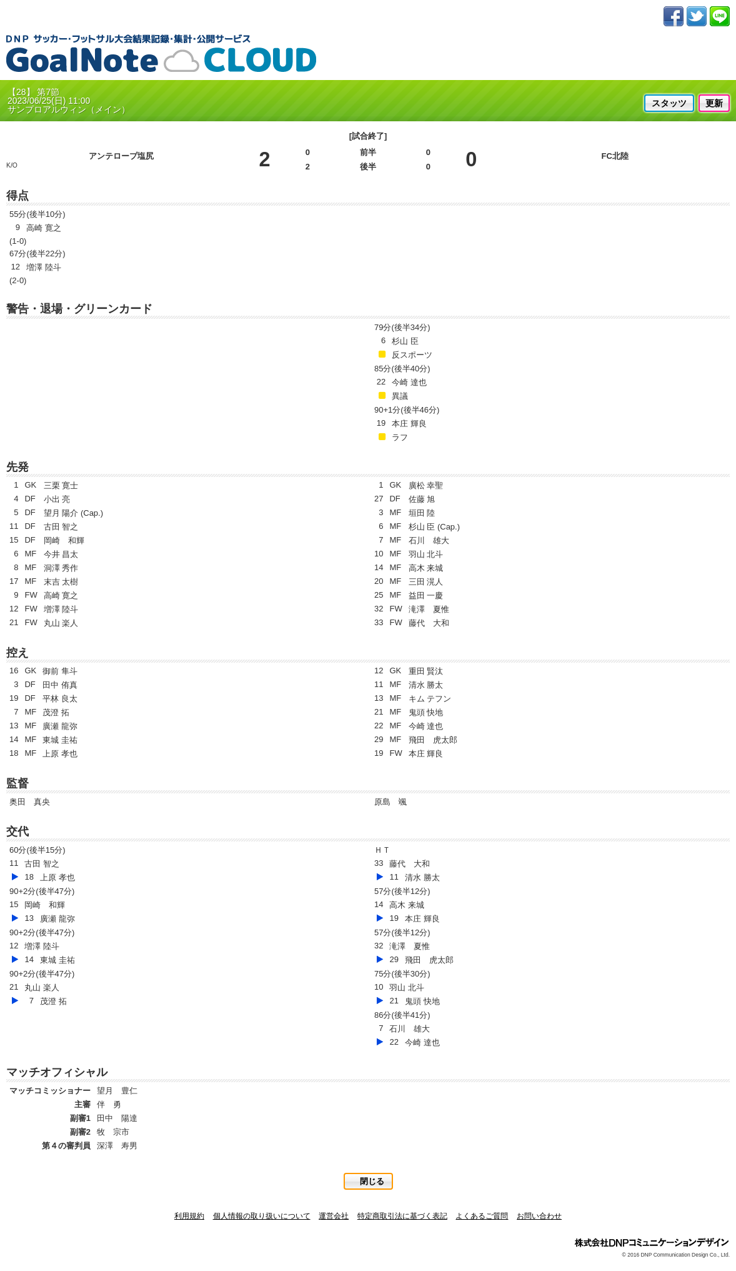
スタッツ (669, 103)
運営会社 (334, 1216)
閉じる (372, 1181)
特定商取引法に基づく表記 (402, 1216)
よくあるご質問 (481, 1216)
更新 (714, 103)
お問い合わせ (539, 1216)
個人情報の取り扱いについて (262, 1216)
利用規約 (189, 1216)
